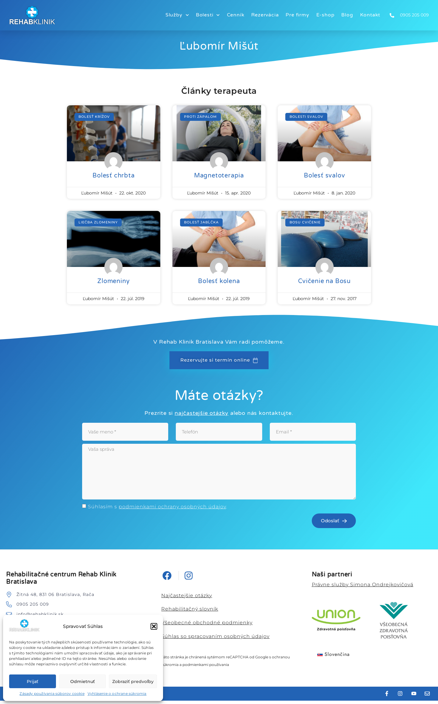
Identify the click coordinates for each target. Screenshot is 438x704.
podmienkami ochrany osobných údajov (172, 510)
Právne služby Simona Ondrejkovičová (362, 588)
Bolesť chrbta (113, 175)
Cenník (236, 15)
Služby (177, 15)
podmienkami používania (205, 668)
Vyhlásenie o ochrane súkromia (117, 693)
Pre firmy (297, 15)
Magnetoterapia (219, 175)
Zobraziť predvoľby (133, 681)
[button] (154, 626)
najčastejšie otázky (201, 413)
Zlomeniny (113, 281)
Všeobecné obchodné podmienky (206, 626)
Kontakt (370, 15)
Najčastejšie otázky (186, 599)
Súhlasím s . (157, 510)
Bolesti (208, 15)
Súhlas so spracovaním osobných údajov (215, 640)
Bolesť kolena (219, 281)
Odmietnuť (82, 681)
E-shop (325, 15)
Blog (347, 15)
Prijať (32, 681)
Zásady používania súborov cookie (51, 693)
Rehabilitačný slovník (189, 612)
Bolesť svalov (324, 175)
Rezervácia (265, 15)
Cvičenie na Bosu (324, 281)
